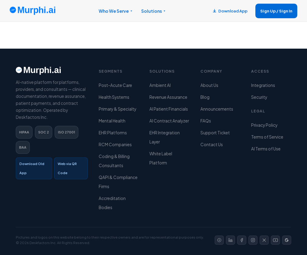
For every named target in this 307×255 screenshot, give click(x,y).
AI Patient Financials (168, 109)
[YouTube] (275, 240)
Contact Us (211, 144)
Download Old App (31, 168)
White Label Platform (160, 158)
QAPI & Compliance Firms (118, 182)
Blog (205, 97)
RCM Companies (115, 144)
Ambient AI (160, 85)
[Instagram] (253, 240)
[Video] (219, 240)
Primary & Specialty (117, 109)
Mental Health (112, 120)
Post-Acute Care (115, 85)
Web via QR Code (67, 168)
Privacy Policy (264, 125)
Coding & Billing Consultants (114, 161)
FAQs (205, 120)
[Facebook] (241, 240)
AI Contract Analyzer (169, 120)
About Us (209, 85)
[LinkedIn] (230, 240)
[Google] (286, 240)
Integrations (263, 85)
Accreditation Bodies (112, 203)
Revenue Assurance (168, 97)
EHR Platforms (113, 132)
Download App (230, 11)
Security (259, 97)
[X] (264, 240)
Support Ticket (215, 132)
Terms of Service (267, 137)
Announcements (216, 109)
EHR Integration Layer (164, 137)
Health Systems (114, 97)
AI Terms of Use (266, 148)
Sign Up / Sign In (276, 11)
